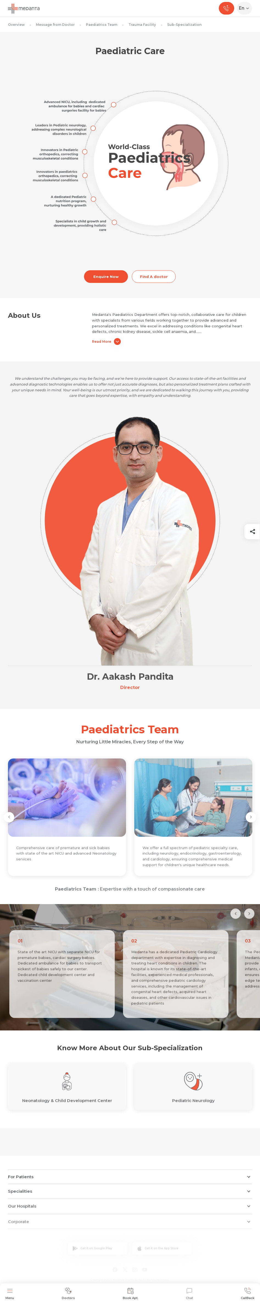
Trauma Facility (142, 25)
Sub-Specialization (184, 25)
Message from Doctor (55, 25)
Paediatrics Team (101, 25)
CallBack (248, 1294)
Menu (9, 1294)
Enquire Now (106, 276)
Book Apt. (130, 1294)
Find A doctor (154, 276)
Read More (106, 341)
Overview (16, 25)
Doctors (68, 1294)
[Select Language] (245, 8)
